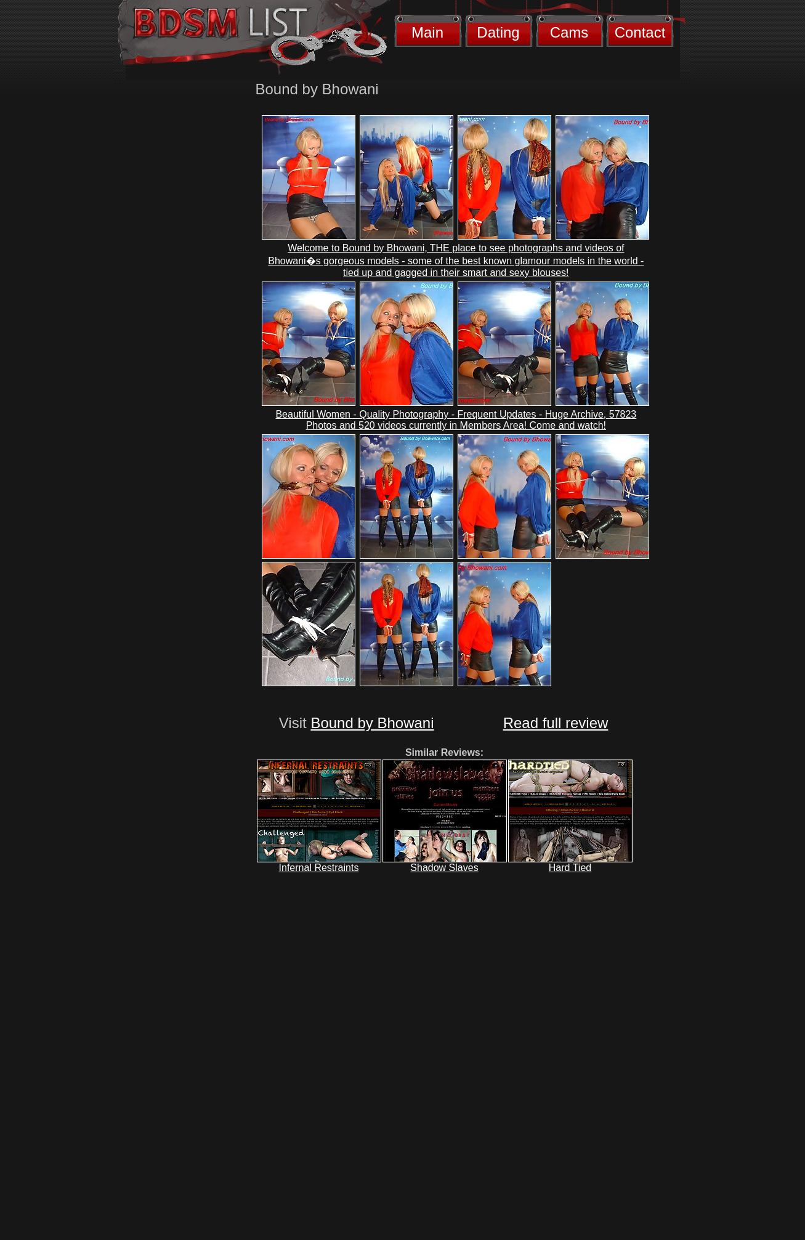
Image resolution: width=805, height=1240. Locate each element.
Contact (640, 32)
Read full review (556, 723)
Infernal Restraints (319, 867)
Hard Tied (570, 867)
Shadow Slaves (444, 867)
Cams (569, 32)
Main (427, 32)
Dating (498, 32)
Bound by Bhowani (372, 723)
